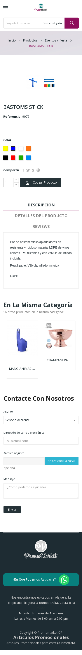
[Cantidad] (8, 182)
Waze (41, 608)
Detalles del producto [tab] (41, 215)
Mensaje (9, 479)
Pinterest (38, 170)
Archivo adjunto (13, 453)
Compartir (23, 170)
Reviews (41, 226)
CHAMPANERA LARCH (60, 360)
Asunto (8, 411)
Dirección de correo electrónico (24, 433)
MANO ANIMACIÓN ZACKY (22, 369)
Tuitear (28, 170)
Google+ (33, 170)
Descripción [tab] (41, 205)
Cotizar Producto (40, 182)
